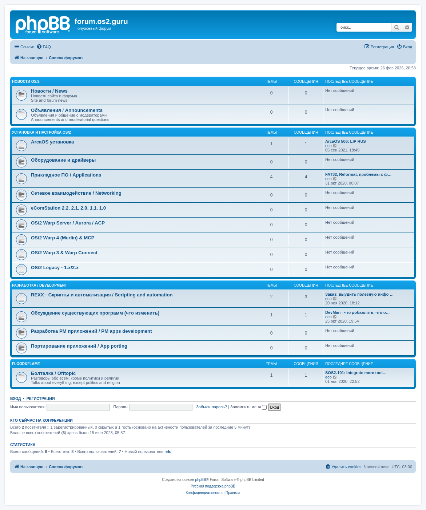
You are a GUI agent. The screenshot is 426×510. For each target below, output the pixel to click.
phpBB (200, 480)
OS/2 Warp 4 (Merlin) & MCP (63, 237)
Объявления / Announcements (67, 110)
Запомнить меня (248, 407)
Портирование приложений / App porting (79, 346)
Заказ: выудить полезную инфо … (359, 294)
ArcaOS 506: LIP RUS (345, 141)
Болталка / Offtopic (53, 373)
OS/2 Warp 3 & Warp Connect (64, 252)
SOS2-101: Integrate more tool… (356, 373)
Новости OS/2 (26, 82)
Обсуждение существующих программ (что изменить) (95, 313)
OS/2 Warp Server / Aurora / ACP (68, 223)
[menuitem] (43, 46)
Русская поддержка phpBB (213, 486)
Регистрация (41, 398)
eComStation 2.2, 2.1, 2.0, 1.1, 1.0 (68, 208)
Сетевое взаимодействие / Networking (76, 193)
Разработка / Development (39, 285)
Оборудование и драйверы (63, 160)
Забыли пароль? (211, 407)
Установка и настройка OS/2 (41, 132)
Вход (15, 398)
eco (328, 145)
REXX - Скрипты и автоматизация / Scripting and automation (102, 295)
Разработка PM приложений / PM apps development (91, 331)
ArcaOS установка (52, 142)
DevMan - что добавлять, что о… (357, 312)
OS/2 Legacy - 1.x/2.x (55, 267)
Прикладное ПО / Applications (66, 175)
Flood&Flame (26, 364)
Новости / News (49, 91)
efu (169, 451)
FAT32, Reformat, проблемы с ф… (358, 174)
